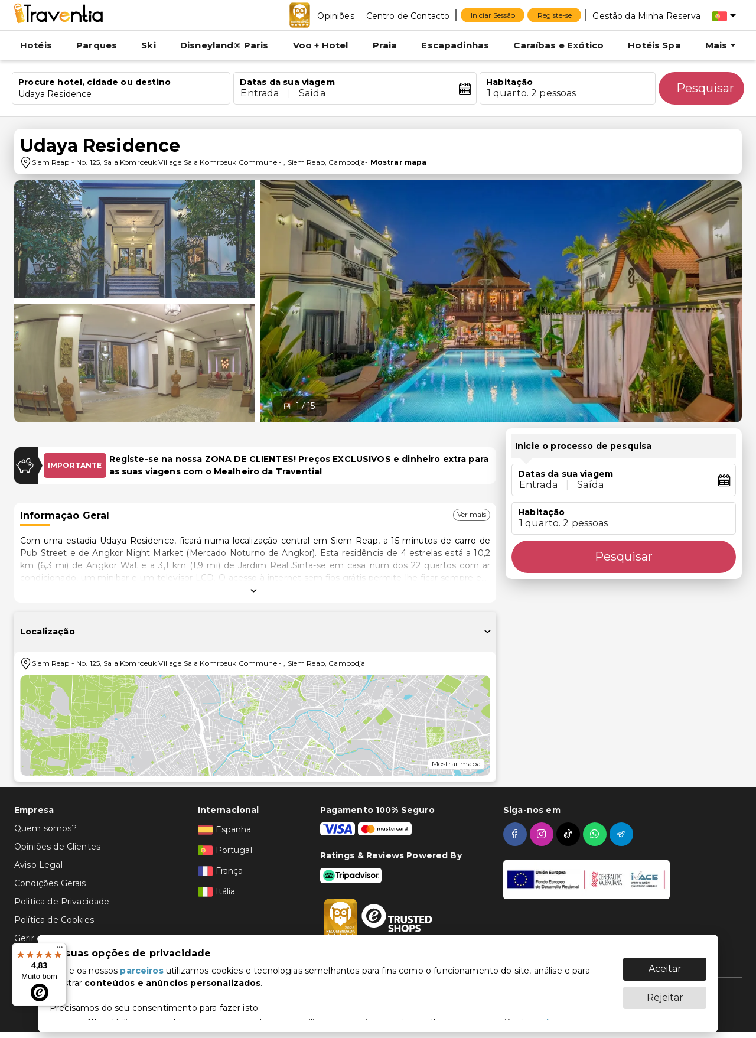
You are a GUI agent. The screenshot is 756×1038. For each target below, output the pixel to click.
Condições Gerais (50, 883)
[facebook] (516, 834)
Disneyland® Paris (224, 45)
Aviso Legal (38, 865)
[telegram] (623, 834)
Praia (385, 45)
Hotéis (36, 45)
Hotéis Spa (654, 45)
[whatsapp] (596, 834)
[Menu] (60, 950)
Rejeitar (665, 991)
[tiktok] (569, 834)
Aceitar (665, 962)
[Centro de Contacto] (408, 15)
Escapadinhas (455, 45)
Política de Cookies (54, 920)
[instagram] (543, 834)
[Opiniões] (335, 15)
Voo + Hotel (320, 45)
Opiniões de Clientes (57, 846)
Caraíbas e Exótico (558, 45)
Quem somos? (45, 828)
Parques (96, 45)
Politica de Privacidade (61, 901)
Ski (148, 45)
